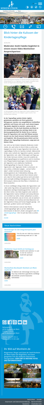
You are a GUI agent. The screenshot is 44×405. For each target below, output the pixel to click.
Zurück (6, 218)
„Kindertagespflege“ (10, 213)
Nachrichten (31, 399)
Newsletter (25, 404)
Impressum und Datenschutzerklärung (17, 402)
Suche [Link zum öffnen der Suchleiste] (40, 7)
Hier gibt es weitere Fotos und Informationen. (21, 360)
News (19, 11)
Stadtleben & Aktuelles (9, 11)
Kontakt (39, 399)
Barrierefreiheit (36, 402)
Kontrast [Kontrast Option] (28, 7)
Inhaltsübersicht (36, 404)
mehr (18, 238)
